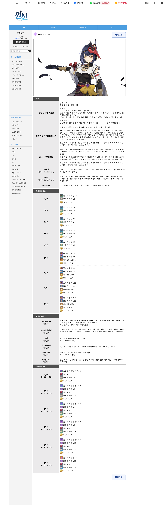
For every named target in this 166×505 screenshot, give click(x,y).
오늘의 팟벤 (15, 128)
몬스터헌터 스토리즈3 (19, 183)
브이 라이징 (15, 176)
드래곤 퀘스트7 (16, 190)
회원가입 (15, 46)
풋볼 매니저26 (16, 193)
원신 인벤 (20, 33)
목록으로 (118, 35)
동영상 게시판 (16, 89)
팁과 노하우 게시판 (18, 64)
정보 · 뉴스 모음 (17, 61)
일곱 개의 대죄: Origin (18, 179)
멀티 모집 (15, 78)
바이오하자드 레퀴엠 (18, 186)
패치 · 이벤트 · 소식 (18, 75)
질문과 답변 (16, 71)
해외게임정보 (16, 165)
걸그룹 (14, 159)
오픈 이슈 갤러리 (17, 121)
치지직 (14, 152)
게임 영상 (15, 169)
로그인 (147, 3)
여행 (13, 162)
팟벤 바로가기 (16, 148)
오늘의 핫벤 (15, 125)
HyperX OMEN (16, 172)
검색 (29, 51)
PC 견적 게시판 (17, 135)
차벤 (13, 155)
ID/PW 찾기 (25, 46)
